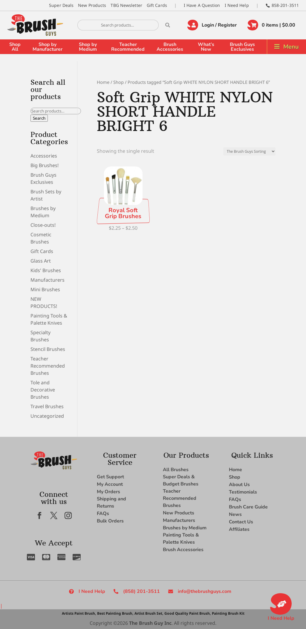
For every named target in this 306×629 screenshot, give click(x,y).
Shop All (15, 47)
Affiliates (239, 529)
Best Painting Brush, (115, 613)
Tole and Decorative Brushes (42, 389)
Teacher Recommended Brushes (47, 365)
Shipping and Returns (111, 502)
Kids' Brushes (45, 270)
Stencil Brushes (47, 349)
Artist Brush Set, (148, 613)
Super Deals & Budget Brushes (180, 480)
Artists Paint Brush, (79, 613)
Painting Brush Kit (228, 613)
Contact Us (241, 522)
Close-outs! (43, 225)
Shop (118, 82)
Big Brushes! (44, 165)
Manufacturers (47, 280)
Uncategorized (47, 416)
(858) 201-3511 (141, 591)
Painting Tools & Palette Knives (181, 538)
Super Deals (61, 5)
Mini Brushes (45, 289)
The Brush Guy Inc (150, 623)
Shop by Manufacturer (47, 47)
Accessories (43, 155)
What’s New (206, 47)
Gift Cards (157, 5)
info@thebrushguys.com (204, 591)
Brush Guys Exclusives (242, 47)
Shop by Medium (88, 47)
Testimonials (243, 492)
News (235, 514)
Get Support (110, 477)
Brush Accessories (170, 47)
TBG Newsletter (126, 5)
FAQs (103, 513)
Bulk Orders (110, 521)
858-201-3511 (285, 5)
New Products (92, 5)
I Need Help (237, 5)
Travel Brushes (47, 406)
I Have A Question (202, 5)
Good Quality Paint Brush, (187, 613)
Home (103, 82)
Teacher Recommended (128, 47)
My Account (110, 484)
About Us (239, 484)
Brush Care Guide (248, 507)
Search (39, 118)
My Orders (108, 491)
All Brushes (176, 469)
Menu (291, 47)
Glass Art (40, 261)
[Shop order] (249, 151)
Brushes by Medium (184, 528)
